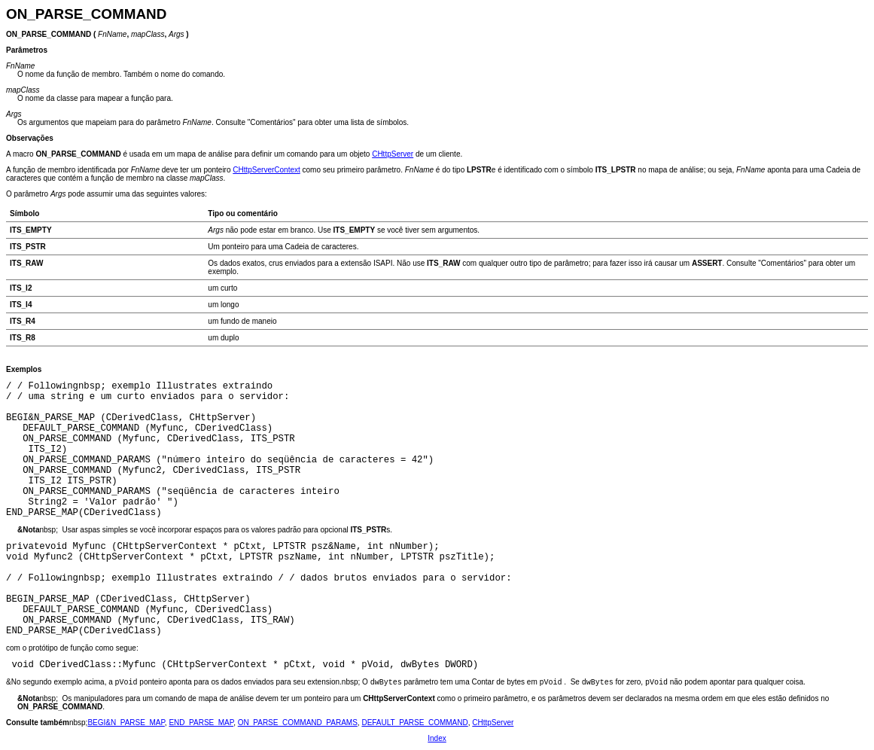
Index (437, 738)
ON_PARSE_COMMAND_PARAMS (298, 722)
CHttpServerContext (266, 170)
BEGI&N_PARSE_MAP (125, 722)
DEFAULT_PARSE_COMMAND (414, 722)
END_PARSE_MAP (201, 722)
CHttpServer (392, 154)
